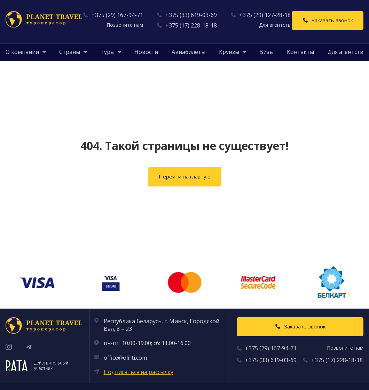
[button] (22, 52)
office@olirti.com (125, 357)
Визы (266, 52)
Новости (146, 52)
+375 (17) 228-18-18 (191, 25)
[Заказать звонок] (327, 20)
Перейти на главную (185, 176)
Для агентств (345, 52)
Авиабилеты (188, 52)
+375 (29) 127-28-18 (265, 15)
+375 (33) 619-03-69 (191, 15)
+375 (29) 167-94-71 (117, 15)
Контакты (300, 52)
